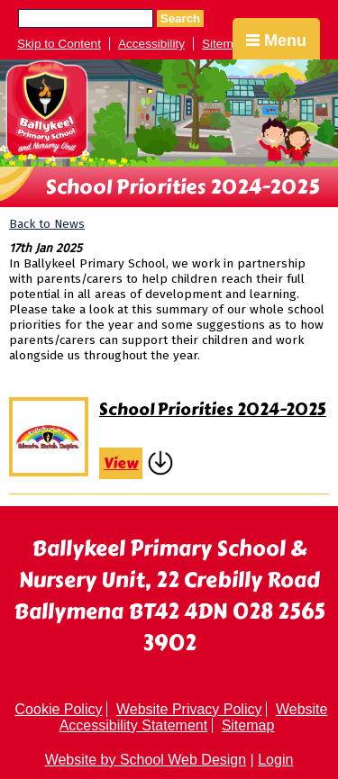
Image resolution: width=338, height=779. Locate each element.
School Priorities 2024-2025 (212, 409)
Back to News (47, 223)
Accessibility (151, 43)
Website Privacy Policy (189, 709)
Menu (276, 41)
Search (180, 18)
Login (275, 759)
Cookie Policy (59, 709)
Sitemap (224, 43)
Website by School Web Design (146, 759)
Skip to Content (59, 43)
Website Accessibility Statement (193, 717)
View (121, 463)
